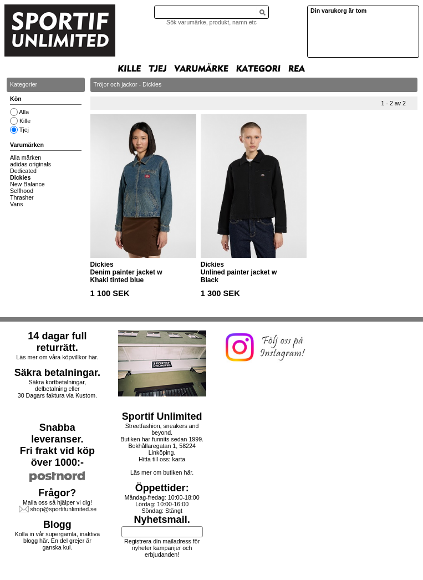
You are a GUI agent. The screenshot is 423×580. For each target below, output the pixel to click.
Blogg (57, 524)
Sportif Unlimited (162, 416)
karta (178, 459)
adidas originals (30, 164)
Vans (16, 204)
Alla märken (25, 157)
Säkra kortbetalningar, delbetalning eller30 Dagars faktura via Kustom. (57, 389)
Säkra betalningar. (57, 372)
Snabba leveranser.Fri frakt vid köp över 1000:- (57, 445)
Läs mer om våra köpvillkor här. (57, 357)
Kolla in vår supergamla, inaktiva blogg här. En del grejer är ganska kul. (57, 541)
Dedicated (23, 170)
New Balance (27, 184)
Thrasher (22, 197)
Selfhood (21, 190)
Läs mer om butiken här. (161, 472)
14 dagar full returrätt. (57, 341)
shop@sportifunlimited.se (63, 509)
